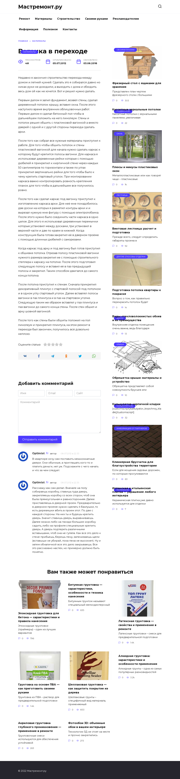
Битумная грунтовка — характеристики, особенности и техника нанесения (85, 590)
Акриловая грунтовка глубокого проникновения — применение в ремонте (39, 725)
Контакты (70, 29)
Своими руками (96, 18)
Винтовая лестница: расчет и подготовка (134, 230)
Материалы (43, 18)
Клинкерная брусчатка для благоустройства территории (134, 463)
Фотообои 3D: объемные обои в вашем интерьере (87, 723)
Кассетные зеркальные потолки (136, 109)
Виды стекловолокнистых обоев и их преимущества (136, 318)
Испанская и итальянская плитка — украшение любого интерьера (134, 492)
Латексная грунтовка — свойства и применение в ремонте (137, 624)
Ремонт (24, 18)
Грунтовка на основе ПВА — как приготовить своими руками (38, 687)
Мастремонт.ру (40, 6)
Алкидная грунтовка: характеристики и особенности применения (137, 659)
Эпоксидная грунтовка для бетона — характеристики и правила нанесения (39, 617)
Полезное (50, 29)
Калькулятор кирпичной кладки (136, 404)
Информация (28, 29)
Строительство (68, 18)
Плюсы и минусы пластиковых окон (135, 169)
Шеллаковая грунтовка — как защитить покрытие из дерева (88, 687)
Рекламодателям (126, 18)
